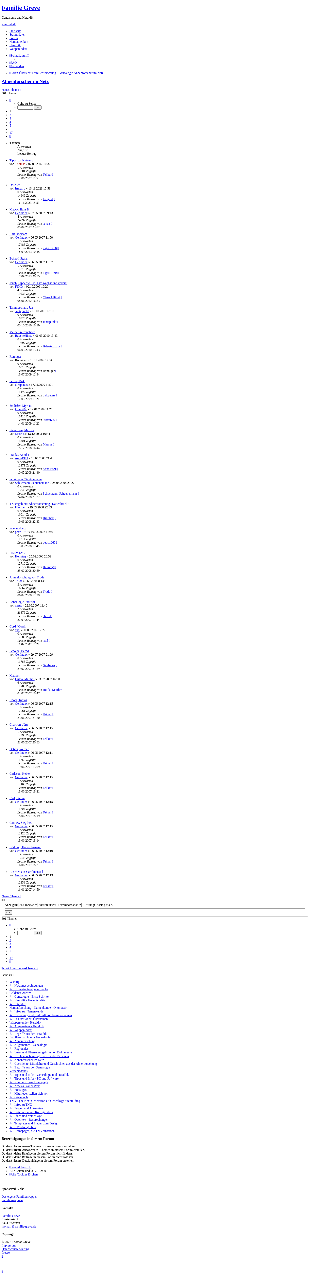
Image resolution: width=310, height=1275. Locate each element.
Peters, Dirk (17, 381)
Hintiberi (20, 507)
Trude (19, 581)
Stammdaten (17, 34)
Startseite (15, 31)
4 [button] (10, 122)
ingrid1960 (50, 248)
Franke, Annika (19, 454)
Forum (13, 38)
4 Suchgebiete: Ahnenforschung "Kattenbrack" (39, 503)
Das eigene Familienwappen (19, 1196)
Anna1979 (21, 458)
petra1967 (21, 532)
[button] (10, 100)
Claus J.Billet (51, 297)
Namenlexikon (18, 41)
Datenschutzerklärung (15, 1249)
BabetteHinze (23, 335)
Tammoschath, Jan (21, 307)
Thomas (20, 164)
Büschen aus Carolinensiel (26, 871)
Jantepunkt (22, 311)
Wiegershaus (17, 528)
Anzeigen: (21, 904)
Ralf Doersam (18, 234)
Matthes (14, 675)
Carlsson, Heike (19, 773)
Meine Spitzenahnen (22, 332)
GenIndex (21, 213)
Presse (6, 1252)
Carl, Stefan (17, 798)
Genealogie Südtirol (22, 602)
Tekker (47, 174)
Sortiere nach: (60, 904)
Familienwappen (12, 1200)
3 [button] (10, 118)
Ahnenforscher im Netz (25, 81)
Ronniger (15, 356)
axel (17, 630)
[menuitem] (13, 62)
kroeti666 (21, 409)
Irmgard (20, 188)
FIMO (19, 286)
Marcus (20, 433)
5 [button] (10, 125)
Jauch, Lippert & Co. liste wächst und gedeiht (38, 283)
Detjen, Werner (19, 749)
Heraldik (15, 45)
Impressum (9, 1245)
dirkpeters (21, 384)
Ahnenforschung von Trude (26, 577)
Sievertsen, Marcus (21, 430)
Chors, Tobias (18, 700)
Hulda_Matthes (25, 679)
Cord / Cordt (17, 626)
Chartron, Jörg (18, 724)
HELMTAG (17, 553)
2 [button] (10, 115)
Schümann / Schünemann (25, 479)
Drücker (14, 185)
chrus (18, 605)
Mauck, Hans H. (19, 209)
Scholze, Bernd (19, 651)
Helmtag (20, 556)
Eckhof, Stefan (18, 258)
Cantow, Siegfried (20, 822)
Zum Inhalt (9, 24)
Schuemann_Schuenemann (32, 482)
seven (46, 223)
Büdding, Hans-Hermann (25, 847)
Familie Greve (21, 7)
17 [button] (11, 132)
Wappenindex (18, 48)
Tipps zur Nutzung (21, 160)
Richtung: (98, 904)
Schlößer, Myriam (20, 405)
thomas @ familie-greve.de (19, 1226)
